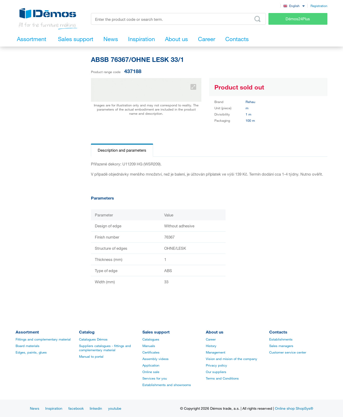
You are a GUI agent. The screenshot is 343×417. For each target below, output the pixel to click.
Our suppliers (216, 372)
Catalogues (150, 339)
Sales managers (281, 346)
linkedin (96, 408)
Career (211, 339)
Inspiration (53, 408)
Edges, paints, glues (31, 352)
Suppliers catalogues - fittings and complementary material (105, 348)
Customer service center (287, 352)
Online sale (150, 372)
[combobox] (294, 5)
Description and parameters (122, 150)
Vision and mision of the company (231, 359)
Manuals (148, 346)
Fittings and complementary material (43, 339)
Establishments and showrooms (166, 385)
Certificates (151, 352)
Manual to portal (91, 356)
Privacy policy (216, 365)
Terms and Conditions (222, 378)
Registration (319, 6)
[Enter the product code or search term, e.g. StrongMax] (178, 18)
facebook (76, 408)
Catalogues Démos (93, 339)
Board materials (27, 346)
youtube (114, 408)
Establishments (281, 339)
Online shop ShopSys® (294, 408)
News (34, 408)
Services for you (154, 378)
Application (150, 365)
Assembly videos (155, 359)
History (211, 346)
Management (215, 352)
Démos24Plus (298, 18)
